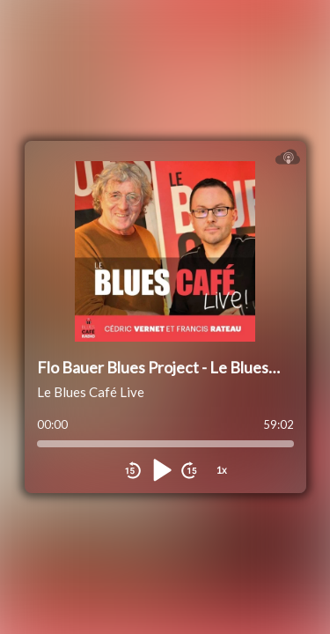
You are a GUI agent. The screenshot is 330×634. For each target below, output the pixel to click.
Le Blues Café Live (90, 392)
